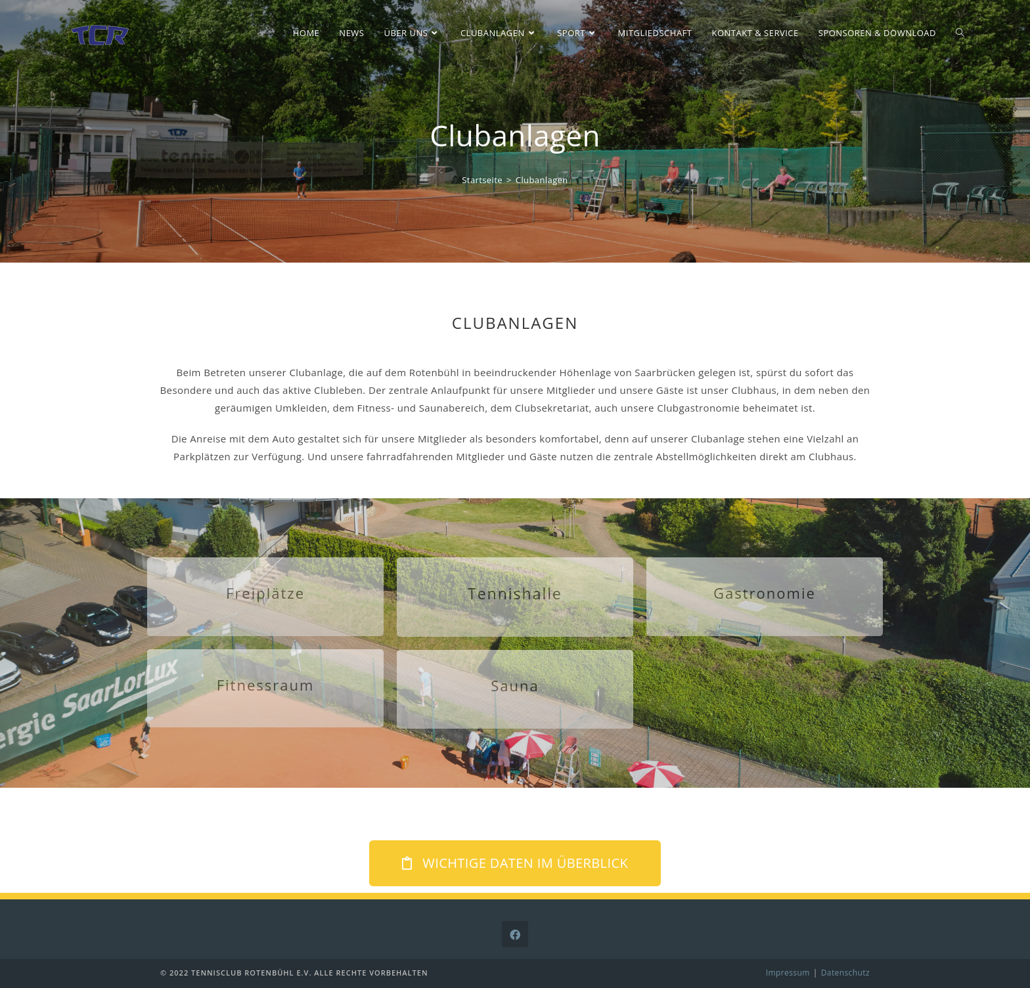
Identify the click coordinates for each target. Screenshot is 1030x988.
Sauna (515, 685)
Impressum (788, 972)
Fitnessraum (266, 685)
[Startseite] (482, 180)
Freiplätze (265, 593)
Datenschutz (845, 972)
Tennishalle (515, 593)
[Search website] (960, 33)
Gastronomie (764, 593)
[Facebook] (515, 934)
